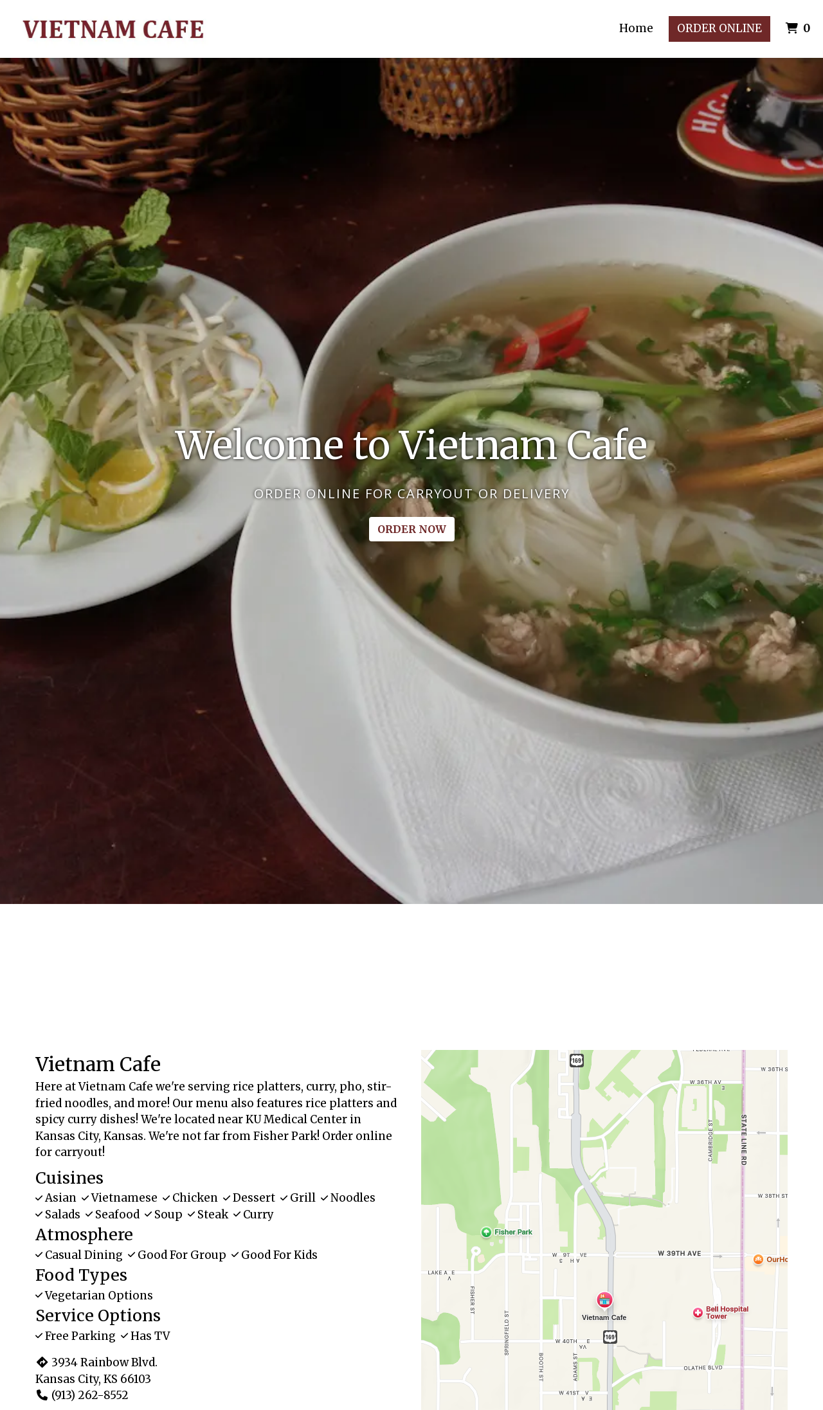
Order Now (411, 529)
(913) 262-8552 (82, 1395)
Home (636, 28)
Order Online (719, 28)
